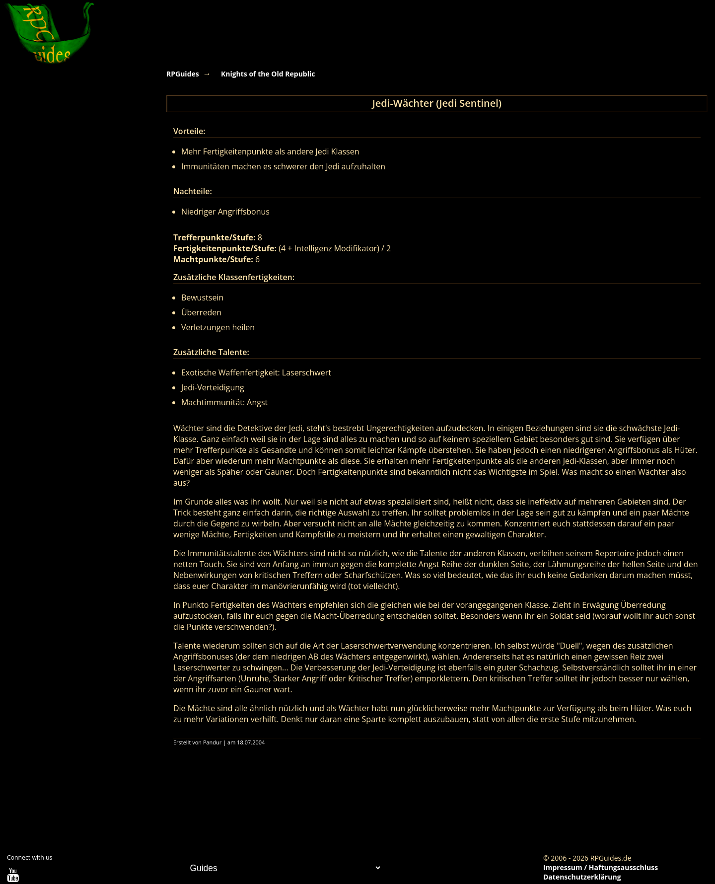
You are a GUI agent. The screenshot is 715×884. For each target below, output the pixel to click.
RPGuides (182, 73)
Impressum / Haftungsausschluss (600, 867)
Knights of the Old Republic (268, 73)
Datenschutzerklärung (582, 877)
